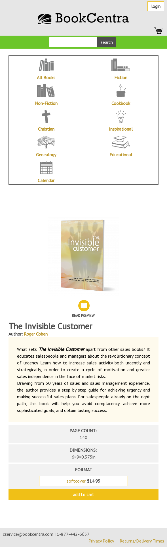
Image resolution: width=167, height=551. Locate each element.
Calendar (46, 180)
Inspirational (121, 129)
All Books (46, 77)
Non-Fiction (46, 103)
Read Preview (83, 315)
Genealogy (46, 154)
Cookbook (120, 103)
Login (155, 6)
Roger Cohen (36, 334)
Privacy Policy (101, 541)
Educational (120, 154)
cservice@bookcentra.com (28, 534)
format (83, 469)
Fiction (120, 77)
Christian (46, 129)
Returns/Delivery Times (142, 541)
